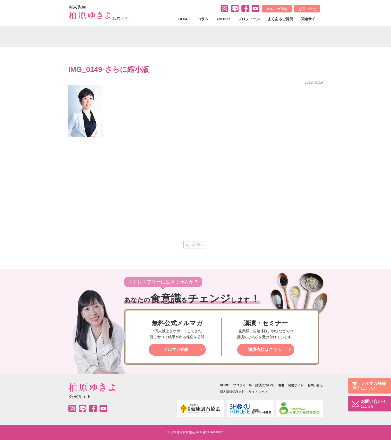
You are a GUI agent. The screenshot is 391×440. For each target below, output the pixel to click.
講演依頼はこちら (264, 349)
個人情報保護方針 (232, 392)
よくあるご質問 (280, 19)
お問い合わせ (373, 404)
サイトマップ (258, 392)
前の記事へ (195, 245)
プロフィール (249, 19)
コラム (202, 19)
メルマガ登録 (277, 9)
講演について (264, 385)
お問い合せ (307, 9)
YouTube (223, 19)
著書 (281, 385)
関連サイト (310, 19)
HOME (184, 19)
